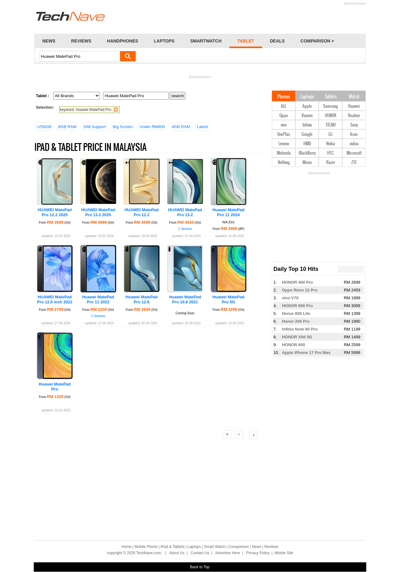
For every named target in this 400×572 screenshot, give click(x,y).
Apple (307, 106)
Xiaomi (307, 115)
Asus (354, 134)
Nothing (284, 162)
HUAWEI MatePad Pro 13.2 (185, 212)
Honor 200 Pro (296, 321)
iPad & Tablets (173, 547)
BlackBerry (307, 153)
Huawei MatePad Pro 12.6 (142, 299)
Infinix (307, 125)
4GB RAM (181, 126)
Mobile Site (284, 553)
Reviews (271, 547)
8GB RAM (67, 126)
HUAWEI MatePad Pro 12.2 (141, 212)
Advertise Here (227, 553)
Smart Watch (215, 547)
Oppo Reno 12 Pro (299, 290)
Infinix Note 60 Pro (300, 329)
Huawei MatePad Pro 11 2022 (98, 299)
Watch (354, 96)
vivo (284, 125)
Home (127, 547)
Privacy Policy (258, 553)
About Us (176, 553)
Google (307, 134)
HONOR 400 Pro (297, 282)
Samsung (330, 106)
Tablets (331, 96)
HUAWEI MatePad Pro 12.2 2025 (55, 212)
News (256, 547)
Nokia (330, 144)
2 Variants (185, 229)
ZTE (354, 162)
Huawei (354, 106)
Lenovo (283, 144)
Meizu (307, 162)
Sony (354, 125)
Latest (202, 126)
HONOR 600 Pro (297, 305)
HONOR (330, 115)
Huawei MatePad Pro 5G (228, 299)
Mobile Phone (146, 547)
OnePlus (283, 134)
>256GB (43, 126)
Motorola (284, 153)
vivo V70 (290, 298)
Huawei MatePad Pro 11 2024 (228, 212)
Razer (330, 162)
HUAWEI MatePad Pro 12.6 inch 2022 (54, 299)
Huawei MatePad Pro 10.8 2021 (185, 299)
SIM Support (94, 126)
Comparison (238, 547)
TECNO (331, 125)
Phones (284, 96)
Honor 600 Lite (296, 313)
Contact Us (200, 553)
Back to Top (199, 567)
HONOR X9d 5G (297, 337)
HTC (330, 153)
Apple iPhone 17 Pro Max (306, 352)
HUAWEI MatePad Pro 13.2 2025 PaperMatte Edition (98, 214)
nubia (354, 144)
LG (330, 134)
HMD (307, 144)
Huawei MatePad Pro (55, 386)
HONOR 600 (293, 344)
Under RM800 (152, 126)
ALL (283, 106)
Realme (354, 115)
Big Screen (123, 126)
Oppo (283, 115)
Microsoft (354, 153)
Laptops (307, 96)
